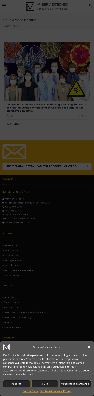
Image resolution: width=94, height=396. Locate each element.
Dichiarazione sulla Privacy (56, 391)
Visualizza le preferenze (75, 383)
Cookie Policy (30, 391)
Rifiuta (44, 383)
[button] (89, 347)
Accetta (16, 383)
